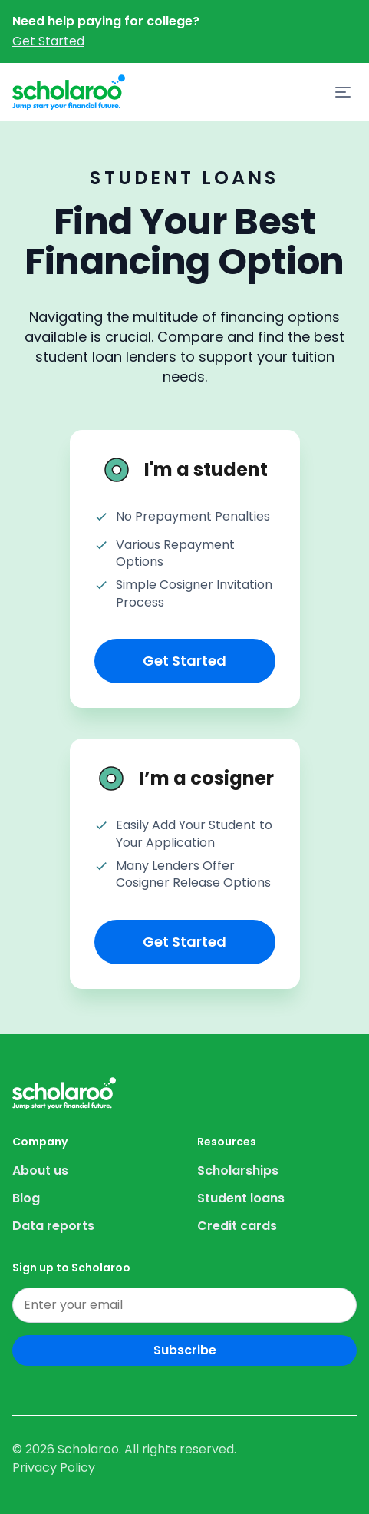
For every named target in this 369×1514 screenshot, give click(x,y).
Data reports (53, 1226)
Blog (26, 1198)
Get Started (48, 41)
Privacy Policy (53, 1467)
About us (40, 1170)
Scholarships (237, 1170)
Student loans (241, 1198)
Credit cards (237, 1226)
